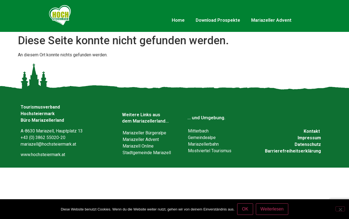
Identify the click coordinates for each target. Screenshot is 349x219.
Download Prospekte (218, 20)
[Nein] (340, 208)
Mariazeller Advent (271, 20)
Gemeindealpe (202, 137)
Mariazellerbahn (203, 144)
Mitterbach (198, 131)
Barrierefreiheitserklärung (293, 151)
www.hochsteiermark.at (43, 154)
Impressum (309, 137)
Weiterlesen (272, 209)
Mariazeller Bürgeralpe (144, 132)
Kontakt (312, 131)
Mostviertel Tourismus (209, 150)
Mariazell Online (138, 146)
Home (178, 20)
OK (245, 209)
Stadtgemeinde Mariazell (147, 152)
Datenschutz (308, 144)
